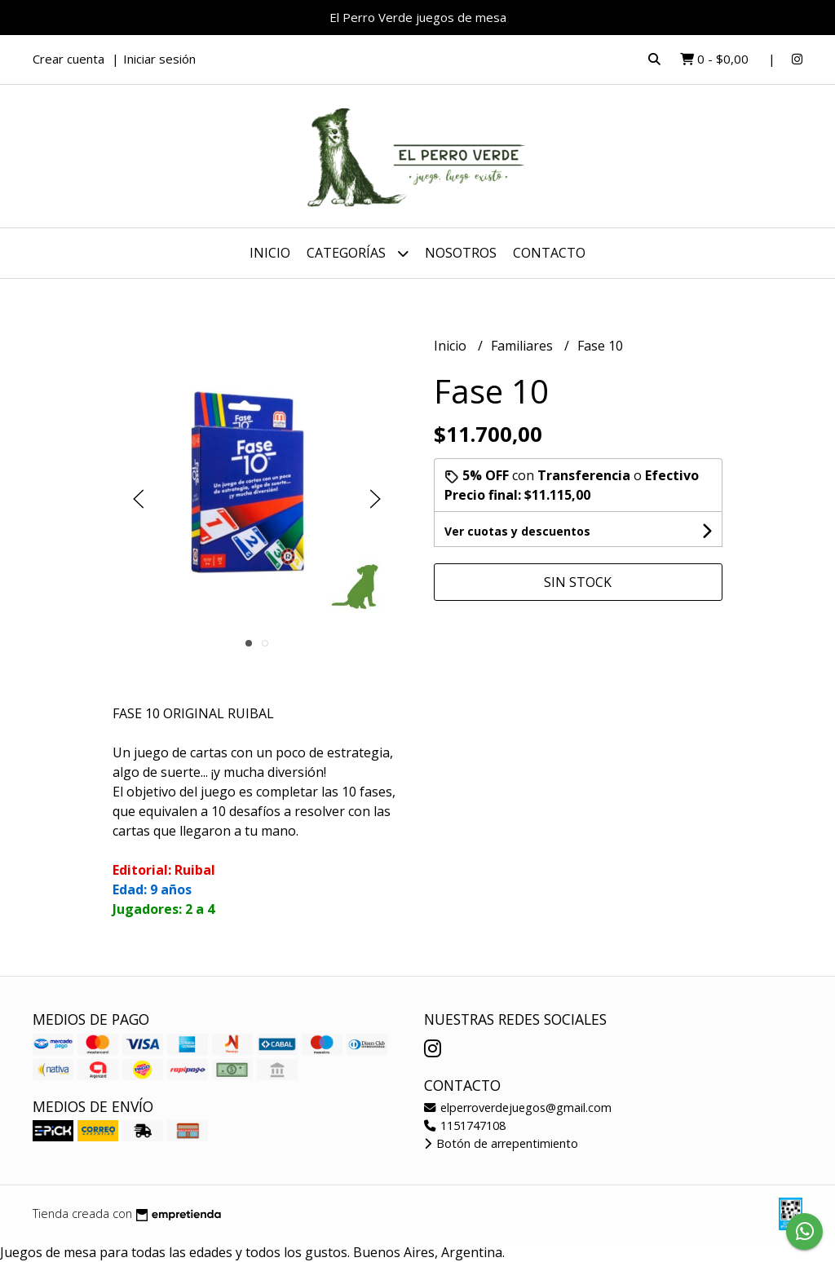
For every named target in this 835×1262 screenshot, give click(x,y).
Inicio (270, 253)
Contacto (549, 253)
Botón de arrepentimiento (501, 1143)
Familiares (523, 346)
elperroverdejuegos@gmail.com (518, 1107)
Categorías (358, 253)
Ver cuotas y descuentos (517, 531)
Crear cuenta (68, 59)
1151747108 (465, 1125)
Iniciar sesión (159, 59)
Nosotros (461, 253)
